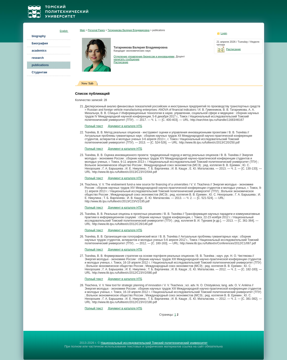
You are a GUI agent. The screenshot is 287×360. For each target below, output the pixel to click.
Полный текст (94, 126)
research (38, 58)
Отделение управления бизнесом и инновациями (144, 56)
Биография (40, 43)
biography (39, 36)
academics (39, 50)
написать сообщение (127, 59)
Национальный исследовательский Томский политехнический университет (154, 343)
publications (40, 65)
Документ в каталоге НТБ (125, 126)
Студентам (39, 72)
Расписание (121, 62)
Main (82, 30)
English (64, 31)
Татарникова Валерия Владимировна (129, 30)
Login (224, 33)
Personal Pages (96, 30)
